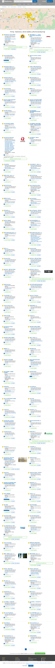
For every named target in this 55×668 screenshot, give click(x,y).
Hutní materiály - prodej (35, 188)
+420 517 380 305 (33, 550)
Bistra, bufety (7, 223)
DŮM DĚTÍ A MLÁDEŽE (8, 359)
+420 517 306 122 (7, 598)
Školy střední (7, 462)
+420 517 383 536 (7, 355)
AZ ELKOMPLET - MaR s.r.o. (35, 164)
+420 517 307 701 (33, 322)
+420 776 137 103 (7, 479)
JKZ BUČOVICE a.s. (33, 580)
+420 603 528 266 (33, 95)
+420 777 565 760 (33, 416)
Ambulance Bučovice (8, 77)
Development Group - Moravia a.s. (8, 327)
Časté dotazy (34, 4)
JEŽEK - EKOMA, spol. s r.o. (9, 553)
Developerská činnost (9, 330)
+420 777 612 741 (33, 302)
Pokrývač (39, 39)
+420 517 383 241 (7, 405)
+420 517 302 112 (7, 428)
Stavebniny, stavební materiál (36, 178)
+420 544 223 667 (33, 489)
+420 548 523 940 (33, 453)
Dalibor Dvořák (7, 315)
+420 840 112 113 (33, 312)
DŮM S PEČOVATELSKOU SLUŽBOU (35, 360)
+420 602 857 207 (7, 395)
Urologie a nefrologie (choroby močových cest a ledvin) (10, 81)
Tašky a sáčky (33, 475)
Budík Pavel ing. (7, 284)
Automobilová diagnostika (10, 142)
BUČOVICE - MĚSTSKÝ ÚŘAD (35, 258)
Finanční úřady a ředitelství (10, 424)
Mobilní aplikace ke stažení (32, 658)
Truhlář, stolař (7, 319)
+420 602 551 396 (33, 134)
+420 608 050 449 (33, 393)
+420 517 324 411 (33, 266)
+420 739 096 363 (7, 254)
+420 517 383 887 (7, 240)
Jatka (6, 178)
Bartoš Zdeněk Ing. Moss (35, 185)
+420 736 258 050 (33, 428)
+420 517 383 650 (33, 378)
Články (28, 4)
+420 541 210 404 (33, 619)
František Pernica (7, 431)
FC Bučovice (6, 409)
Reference (3, 659)
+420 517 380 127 (7, 312)
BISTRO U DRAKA (7, 220)
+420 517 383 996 (7, 563)
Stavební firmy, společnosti (36, 251)
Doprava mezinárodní (9, 626)
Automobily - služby (8, 150)
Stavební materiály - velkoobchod (34, 70)
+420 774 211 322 (7, 323)
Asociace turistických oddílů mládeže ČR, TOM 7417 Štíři (36, 100)
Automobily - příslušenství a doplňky (10, 149)
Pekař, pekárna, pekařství (35, 626)
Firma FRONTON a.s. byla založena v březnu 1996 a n (41, 441)
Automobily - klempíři (9, 143)
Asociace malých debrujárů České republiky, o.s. (9, 100)
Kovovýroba (7, 188)
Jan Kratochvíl (33, 525)
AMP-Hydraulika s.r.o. (34, 77)
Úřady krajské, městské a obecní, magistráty (35, 262)
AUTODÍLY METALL (8, 110)
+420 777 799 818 (33, 443)
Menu (24, 4)
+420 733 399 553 (33, 522)
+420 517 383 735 (33, 598)
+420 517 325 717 (7, 85)
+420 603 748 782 (33, 74)
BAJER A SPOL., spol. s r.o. (9, 175)
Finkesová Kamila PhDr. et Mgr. (35, 421)
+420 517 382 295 (33, 465)
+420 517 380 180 (7, 619)
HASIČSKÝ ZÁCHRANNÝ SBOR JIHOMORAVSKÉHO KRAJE (10, 483)
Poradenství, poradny (9, 518)
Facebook (43, 658)
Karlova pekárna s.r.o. (34, 622)
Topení (6, 236)
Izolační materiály (37, 41)
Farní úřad (32, 398)
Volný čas (6, 362)
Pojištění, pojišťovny (34, 616)
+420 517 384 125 (33, 52)
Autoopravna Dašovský (9, 137)
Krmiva (32, 318)
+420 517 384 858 (33, 356)
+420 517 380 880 (7, 171)
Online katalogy (17, 659)
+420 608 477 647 (33, 501)
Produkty (19, 4)
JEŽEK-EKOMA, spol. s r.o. (35, 553)
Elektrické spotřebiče (34, 374)
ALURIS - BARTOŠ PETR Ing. (35, 66)
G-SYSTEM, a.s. (33, 446)
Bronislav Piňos (7, 258)
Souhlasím (31, 665)
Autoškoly (32, 141)
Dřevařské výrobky (8, 351)
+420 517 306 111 (33, 588)
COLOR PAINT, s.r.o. (8, 295)
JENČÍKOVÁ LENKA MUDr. (35, 542)
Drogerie (32, 352)
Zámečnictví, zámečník (9, 213)
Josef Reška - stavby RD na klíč (35, 602)
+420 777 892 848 (33, 107)
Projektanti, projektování (34, 241)
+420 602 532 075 (7, 522)
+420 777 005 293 (7, 96)
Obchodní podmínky (5, 660)
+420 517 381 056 (33, 333)
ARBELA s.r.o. (32, 88)
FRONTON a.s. (33, 431)
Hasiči (6, 486)
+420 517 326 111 (7, 181)
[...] (24, 1)
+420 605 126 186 (7, 576)
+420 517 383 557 (7, 587)
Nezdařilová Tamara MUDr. (10, 34)
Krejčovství (33, 461)
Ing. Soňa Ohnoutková (34, 515)
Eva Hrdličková (33, 386)
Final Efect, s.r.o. (33, 409)
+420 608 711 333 (33, 254)
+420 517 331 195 (7, 206)
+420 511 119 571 (7, 73)
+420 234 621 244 (7, 107)
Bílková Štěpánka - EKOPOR (35, 210)
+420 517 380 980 (33, 229)
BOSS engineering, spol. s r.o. (10, 232)
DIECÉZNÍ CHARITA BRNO (9, 337)
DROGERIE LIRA (33, 348)
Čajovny (32, 298)
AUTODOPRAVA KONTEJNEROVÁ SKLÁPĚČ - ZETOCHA (35, 111)
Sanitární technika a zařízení (36, 449)
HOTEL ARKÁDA (7, 493)
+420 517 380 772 (7, 454)
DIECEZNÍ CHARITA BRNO (35, 326)
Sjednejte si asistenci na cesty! (15, 158)
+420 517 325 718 (33, 642)
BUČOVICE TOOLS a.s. (34, 269)
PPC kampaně (17, 660)
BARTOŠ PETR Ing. (33, 175)
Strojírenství (7, 594)
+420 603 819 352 (7, 160)
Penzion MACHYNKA (8, 55)
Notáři (6, 616)
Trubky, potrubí (39, 241)
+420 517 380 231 (33, 280)
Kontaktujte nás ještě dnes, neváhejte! (15, 47)
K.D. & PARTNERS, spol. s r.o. (35, 612)
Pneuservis (10, 141)
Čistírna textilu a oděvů (35, 91)
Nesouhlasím (25, 665)
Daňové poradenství (34, 213)
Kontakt (3, 658)
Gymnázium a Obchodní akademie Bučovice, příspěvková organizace (9, 458)
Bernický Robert (33, 198)
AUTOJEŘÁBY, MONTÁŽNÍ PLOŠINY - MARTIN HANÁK (35, 124)
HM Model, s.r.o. (33, 482)
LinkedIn (43, 660)
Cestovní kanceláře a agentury (36, 287)
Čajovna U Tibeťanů (34, 295)
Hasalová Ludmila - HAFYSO (35, 472)
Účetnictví (32, 518)
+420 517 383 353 (7, 366)
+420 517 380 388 (7, 334)
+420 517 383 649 (33, 479)
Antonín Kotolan (7, 88)
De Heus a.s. (32, 315)
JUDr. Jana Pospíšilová (8, 612)
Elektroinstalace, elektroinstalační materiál (9, 168)
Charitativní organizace (35, 329)
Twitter (43, 659)
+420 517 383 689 (33, 85)
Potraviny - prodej (34, 594)
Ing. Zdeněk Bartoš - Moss (9, 525)
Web (39, 52)
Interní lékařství (8, 37)
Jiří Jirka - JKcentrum (8, 568)
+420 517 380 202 (7, 277)
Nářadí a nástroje (34, 272)
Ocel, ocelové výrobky (35, 584)
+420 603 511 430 (7, 539)
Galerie (14, 49)
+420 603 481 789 (7, 132)
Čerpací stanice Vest (8, 305)
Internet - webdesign (9, 475)
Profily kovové (7, 529)
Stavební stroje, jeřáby (35, 128)
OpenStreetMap (46, 29)
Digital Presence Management (32, 660)
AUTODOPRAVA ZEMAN (9, 123)
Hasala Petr (6, 472)
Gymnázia (12, 462)
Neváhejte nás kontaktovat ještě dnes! (15, 537)
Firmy (15, 4)
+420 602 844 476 (33, 145)
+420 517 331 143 (7, 302)
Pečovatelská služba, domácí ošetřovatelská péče (36, 364)
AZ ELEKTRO (6, 164)
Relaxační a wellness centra (36, 389)
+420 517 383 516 (33, 406)
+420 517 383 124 (33, 171)
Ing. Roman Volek (7, 515)
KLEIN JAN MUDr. (33, 635)
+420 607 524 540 (7, 229)
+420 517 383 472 (7, 501)
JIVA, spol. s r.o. (7, 580)
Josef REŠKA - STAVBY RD (9, 601)
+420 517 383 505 (33, 632)
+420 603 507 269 (7, 417)
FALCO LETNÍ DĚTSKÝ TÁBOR (10, 398)
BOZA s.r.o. (6, 248)
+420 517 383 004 (7, 383)
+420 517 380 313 (7, 49)
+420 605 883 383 (7, 629)
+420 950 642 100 (7, 490)
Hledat (35, 1)
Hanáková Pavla (33, 457)
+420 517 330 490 (33, 291)
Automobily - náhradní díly (9, 114)
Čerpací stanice (7, 308)
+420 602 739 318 (7, 62)
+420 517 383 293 (33, 63)
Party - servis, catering (9, 434)
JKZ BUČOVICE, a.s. (7, 591)
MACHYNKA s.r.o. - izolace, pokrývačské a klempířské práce (35, 35)
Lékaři (32, 424)
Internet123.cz (17, 658)
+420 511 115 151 (7, 265)
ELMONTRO (6, 386)
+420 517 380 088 (7, 192)
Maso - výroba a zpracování (10, 202)
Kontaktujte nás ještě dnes (41, 563)
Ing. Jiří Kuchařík (33, 504)
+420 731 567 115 (7, 550)
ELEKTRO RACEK (33, 371)
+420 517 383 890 (33, 368)
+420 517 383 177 (7, 608)
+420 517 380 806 (7, 118)
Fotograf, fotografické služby (10, 508)
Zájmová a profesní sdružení (36, 103)
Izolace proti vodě (34, 39)
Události (39, 4)
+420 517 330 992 (7, 217)
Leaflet (35, 29)
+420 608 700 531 (7, 512)
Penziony (32, 412)
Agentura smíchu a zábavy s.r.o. (35, 56)
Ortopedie (33, 639)
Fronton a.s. (6, 446)
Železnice (32, 308)
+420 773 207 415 (33, 512)
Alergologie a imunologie (9, 69)
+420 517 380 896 (33, 244)
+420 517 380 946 (33, 181)
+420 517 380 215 (33, 345)
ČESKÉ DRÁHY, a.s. (33, 305)
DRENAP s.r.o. (6, 348)
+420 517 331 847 (7, 344)
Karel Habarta (7, 622)
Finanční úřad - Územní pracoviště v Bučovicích (9, 421)
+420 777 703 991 (7, 438)
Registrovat (49, 1)
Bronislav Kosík (33, 248)
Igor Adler (6, 504)
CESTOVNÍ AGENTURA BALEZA (36, 284)
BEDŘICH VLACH (7, 198)
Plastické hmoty (34, 485)
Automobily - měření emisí (9, 145)
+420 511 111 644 (33, 217)
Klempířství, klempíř (34, 40)
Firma (6, 103)
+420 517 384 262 (7, 469)
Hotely (6, 497)
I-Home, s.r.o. (32, 493)
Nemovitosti (33, 59)
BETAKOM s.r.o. (7, 210)
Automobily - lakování (9, 144)
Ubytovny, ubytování (8, 58)
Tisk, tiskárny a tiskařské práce (10, 583)
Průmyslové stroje (8, 288)
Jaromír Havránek (7, 542)
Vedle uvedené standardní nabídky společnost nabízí (41, 278)
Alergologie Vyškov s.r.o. (9, 66)
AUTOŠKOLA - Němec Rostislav (34, 138)
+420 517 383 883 (33, 120)
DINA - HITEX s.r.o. (33, 337)
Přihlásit (44, 1)
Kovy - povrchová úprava (9, 298)
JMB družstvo (32, 591)
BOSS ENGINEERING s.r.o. (35, 220)
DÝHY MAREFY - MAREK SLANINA (8, 372)
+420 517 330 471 (7, 645)
